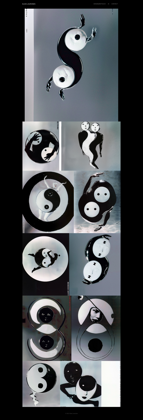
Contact (114, 4)
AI (108, 4)
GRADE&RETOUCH (100, 4)
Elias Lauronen (28, 4)
